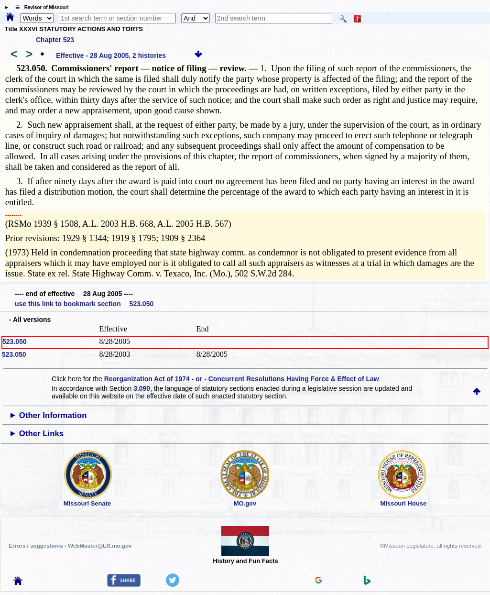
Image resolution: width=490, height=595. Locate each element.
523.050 (14, 341)
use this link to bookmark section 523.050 (84, 304)
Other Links (41, 433)
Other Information (53, 415)
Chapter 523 (55, 40)
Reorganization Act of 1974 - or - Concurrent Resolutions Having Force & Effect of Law (241, 379)
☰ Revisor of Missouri (40, 7)
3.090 (141, 388)
